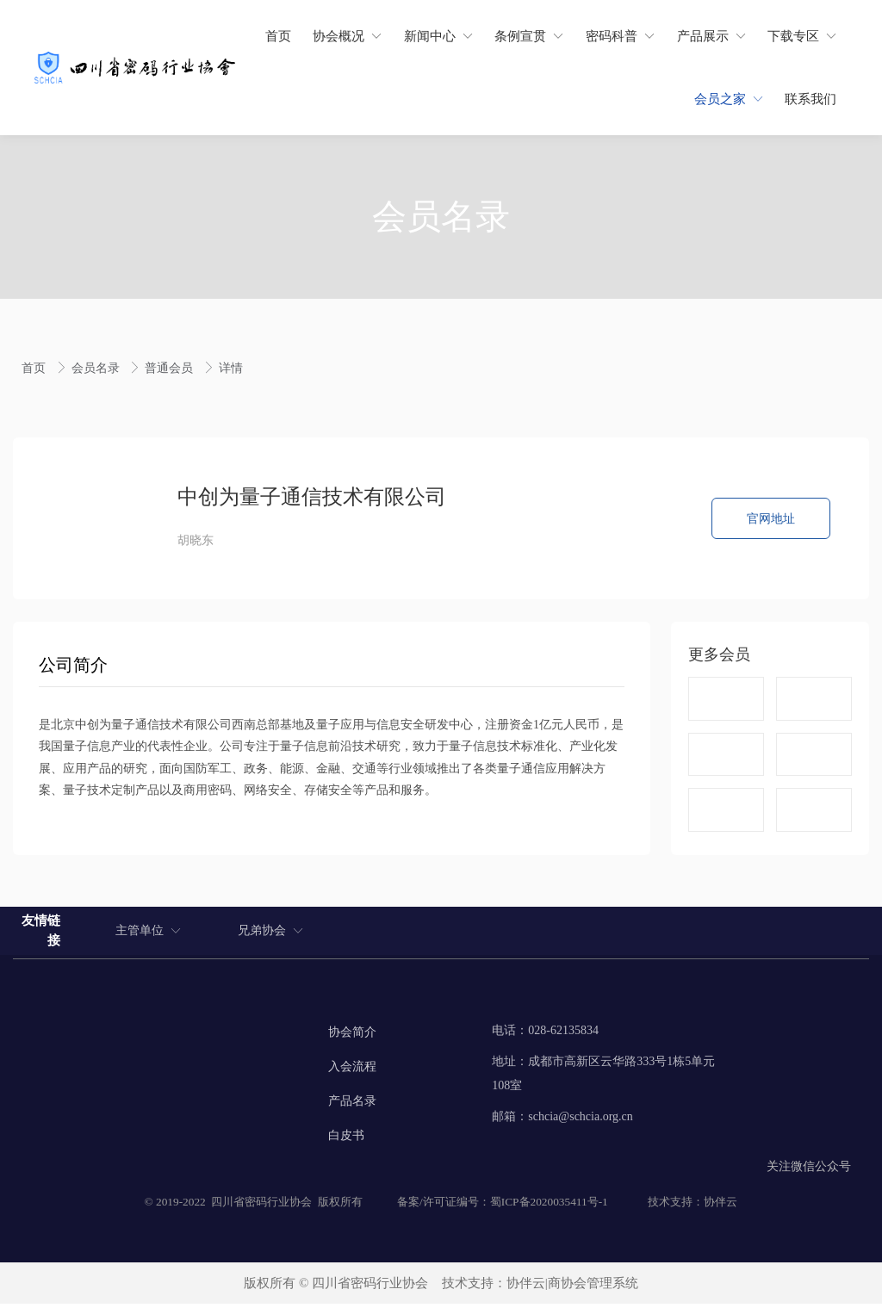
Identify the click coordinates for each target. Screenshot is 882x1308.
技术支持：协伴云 (692, 1206)
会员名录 (97, 368)
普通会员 (170, 368)
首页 (35, 368)
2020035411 (559, 1206)
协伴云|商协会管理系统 (572, 1287)
